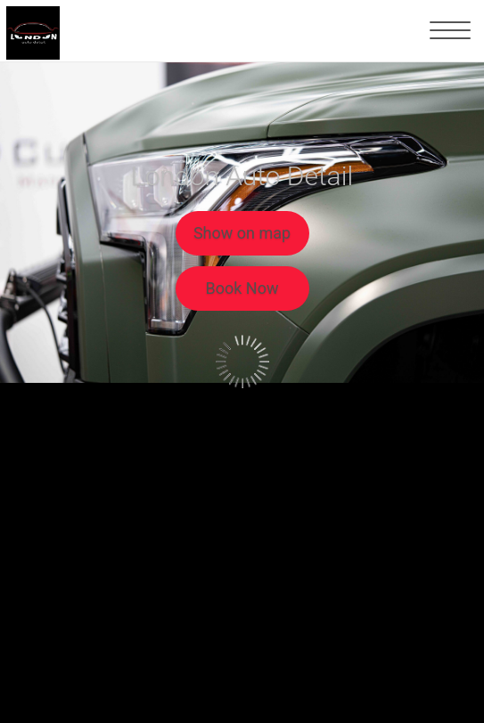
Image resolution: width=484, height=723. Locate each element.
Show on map (242, 232)
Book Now (242, 288)
